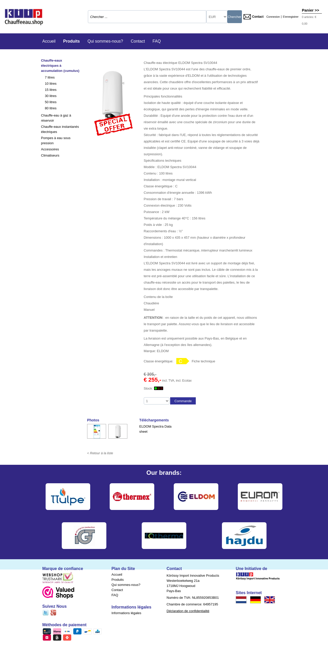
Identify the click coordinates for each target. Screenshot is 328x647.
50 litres (51, 102)
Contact (253, 17)
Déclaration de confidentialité (188, 611)
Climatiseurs (50, 155)
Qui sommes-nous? (105, 41)
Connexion (273, 16)
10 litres (51, 83)
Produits (71, 41)
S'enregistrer (291, 16)
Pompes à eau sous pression (55, 140)
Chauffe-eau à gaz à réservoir (56, 117)
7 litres (50, 77)
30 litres (51, 96)
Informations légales (126, 613)
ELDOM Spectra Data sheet (155, 428)
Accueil (49, 41)
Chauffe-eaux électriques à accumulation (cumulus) (60, 66)
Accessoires (50, 149)
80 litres (51, 108)
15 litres (51, 90)
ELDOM (163, 351)
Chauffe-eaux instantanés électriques (60, 129)
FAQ (156, 41)
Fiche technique (203, 361)
